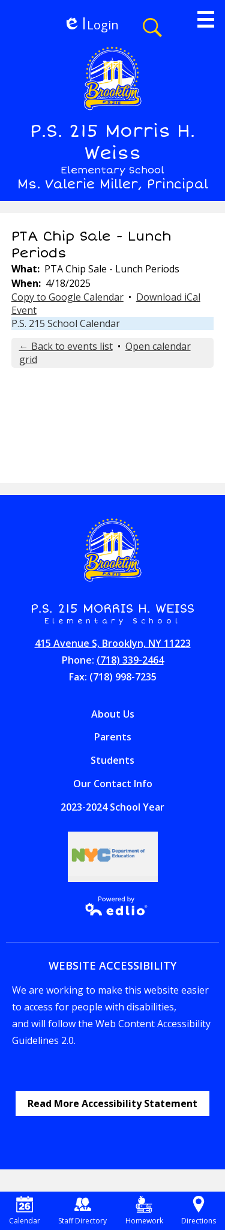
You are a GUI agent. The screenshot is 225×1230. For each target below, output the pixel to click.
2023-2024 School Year (112, 807)
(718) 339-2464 (130, 660)
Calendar (24, 1211)
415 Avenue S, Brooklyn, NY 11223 (113, 643)
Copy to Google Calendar (67, 297)
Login (91, 24)
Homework (144, 1211)
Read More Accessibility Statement (112, 1103)
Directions (198, 1211)
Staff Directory (82, 1211)
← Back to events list (66, 346)
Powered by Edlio (112, 906)
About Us (112, 714)
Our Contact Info (112, 783)
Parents (112, 736)
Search (152, 27)
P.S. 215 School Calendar (65, 323)
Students (112, 760)
